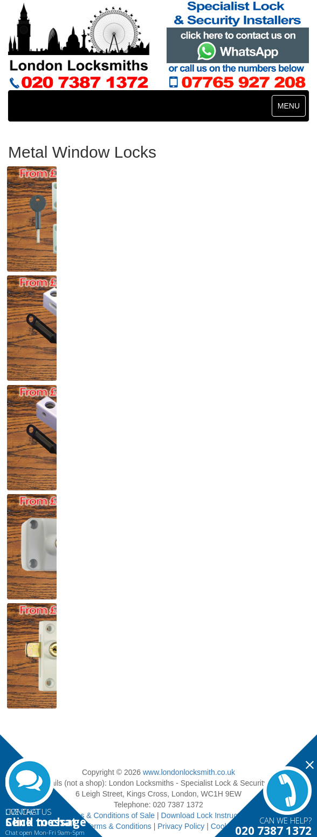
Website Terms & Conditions (104, 826)
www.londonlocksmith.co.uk (189, 772)
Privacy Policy (180, 826)
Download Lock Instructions (207, 815)
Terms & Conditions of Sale (109, 815)
